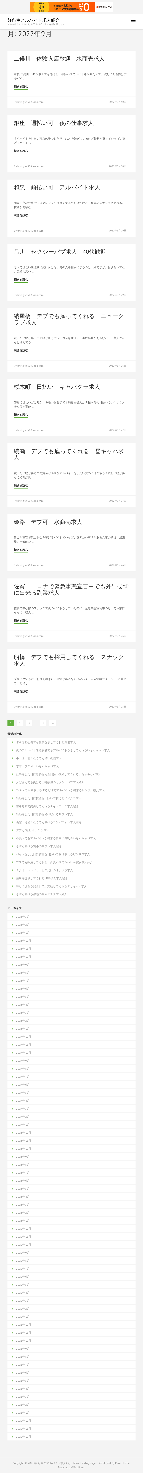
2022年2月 (23, 1308)
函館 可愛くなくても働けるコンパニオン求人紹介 (48, 822)
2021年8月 (23, 1356)
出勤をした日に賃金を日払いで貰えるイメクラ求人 (48, 798)
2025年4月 (23, 1004)
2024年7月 (23, 1076)
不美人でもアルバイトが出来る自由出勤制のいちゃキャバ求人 (56, 838)
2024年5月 (23, 1092)
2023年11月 (23, 1140)
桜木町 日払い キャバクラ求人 (57, 386)
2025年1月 (23, 1028)
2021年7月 (23, 1364)
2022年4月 (23, 1292)
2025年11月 (23, 948)
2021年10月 (23, 1340)
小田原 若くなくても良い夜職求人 (39, 758)
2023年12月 (23, 1132)
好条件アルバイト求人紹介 (33, 20)
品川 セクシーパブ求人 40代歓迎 (60, 251)
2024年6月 (23, 1084)
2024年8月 (23, 1068)
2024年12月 (23, 1036)
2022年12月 (23, 1228)
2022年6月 (23, 1276)
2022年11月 (23, 1236)
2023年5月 (23, 1188)
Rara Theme (122, 1463)
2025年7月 (23, 980)
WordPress (78, 1467)
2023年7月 (23, 1172)
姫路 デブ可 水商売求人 (48, 521)
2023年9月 (23, 1156)
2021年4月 (23, 1388)
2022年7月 (23, 1268)
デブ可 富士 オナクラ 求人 (32, 830)
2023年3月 (23, 1204)
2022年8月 (23, 1260)
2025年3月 (23, 1012)
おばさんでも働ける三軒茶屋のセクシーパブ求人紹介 (50, 782)
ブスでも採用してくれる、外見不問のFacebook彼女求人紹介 (54, 862)
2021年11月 (23, 1332)
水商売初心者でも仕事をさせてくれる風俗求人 (46, 742)
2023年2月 (23, 1212)
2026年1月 (23, 932)
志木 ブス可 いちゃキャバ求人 (37, 766)
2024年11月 (23, 1044)
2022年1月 (23, 1316)
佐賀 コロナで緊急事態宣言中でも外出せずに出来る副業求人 (71, 589)
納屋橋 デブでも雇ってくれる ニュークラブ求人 (69, 319)
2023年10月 (23, 1148)
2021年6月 (23, 1372)
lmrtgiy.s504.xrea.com (30, 102)
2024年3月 (23, 1108)
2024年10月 (23, 1052)
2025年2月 (23, 1020)
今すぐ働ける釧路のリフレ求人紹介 (39, 846)
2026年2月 (23, 924)
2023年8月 (23, 1164)
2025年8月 (23, 972)
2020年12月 (23, 1420)
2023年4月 (23, 1196)
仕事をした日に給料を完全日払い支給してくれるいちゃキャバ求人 (58, 774)
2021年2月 (23, 1404)
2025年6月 (23, 988)
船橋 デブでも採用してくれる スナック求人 (69, 660)
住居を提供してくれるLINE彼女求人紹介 (42, 878)
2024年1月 (23, 1124)
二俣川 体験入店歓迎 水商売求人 (59, 58)
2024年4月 (23, 1100)
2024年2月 (23, 1116)
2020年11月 (23, 1428)
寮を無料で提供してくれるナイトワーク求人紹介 (47, 806)
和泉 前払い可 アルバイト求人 (57, 187)
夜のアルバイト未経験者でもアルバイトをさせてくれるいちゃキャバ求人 (63, 750)
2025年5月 (23, 996)
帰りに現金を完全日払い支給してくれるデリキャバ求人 (51, 886)
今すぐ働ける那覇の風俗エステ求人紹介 (41, 894)
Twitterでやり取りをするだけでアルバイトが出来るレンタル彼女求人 (60, 790)
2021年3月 (23, 1396)
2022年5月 (23, 1284)
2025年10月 (23, 956)
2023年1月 (23, 1220)
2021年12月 (23, 1324)
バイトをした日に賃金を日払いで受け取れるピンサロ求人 (53, 854)
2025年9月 (23, 964)
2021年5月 (23, 1380)
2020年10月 (23, 1436)
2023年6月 (23, 1180)
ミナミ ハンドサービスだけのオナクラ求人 (44, 870)
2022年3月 (23, 1300)
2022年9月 (23, 1252)
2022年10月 (23, 1244)
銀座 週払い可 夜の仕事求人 (54, 123)
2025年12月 (23, 940)
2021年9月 (23, 1348)
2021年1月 (23, 1412)
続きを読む (21, 86)
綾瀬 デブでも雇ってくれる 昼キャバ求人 (69, 454)
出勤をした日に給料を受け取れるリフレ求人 (44, 814)
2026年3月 (23, 916)
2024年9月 (23, 1060)
